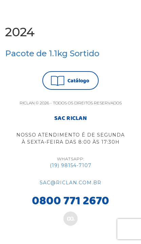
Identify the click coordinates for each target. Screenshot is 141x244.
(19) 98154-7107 (71, 165)
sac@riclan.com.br (70, 183)
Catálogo (70, 81)
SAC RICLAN (70, 118)
